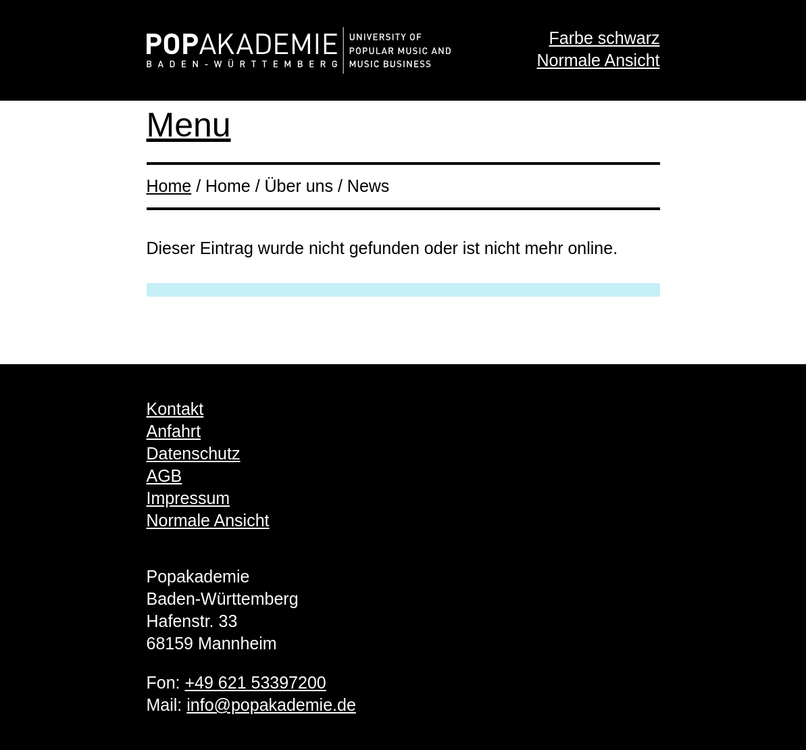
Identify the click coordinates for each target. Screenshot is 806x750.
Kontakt (175, 408)
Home (169, 185)
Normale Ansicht (597, 60)
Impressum (188, 498)
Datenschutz (194, 453)
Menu (189, 125)
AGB (164, 475)
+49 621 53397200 (255, 682)
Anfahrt (174, 431)
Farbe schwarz (604, 37)
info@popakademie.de (271, 704)
